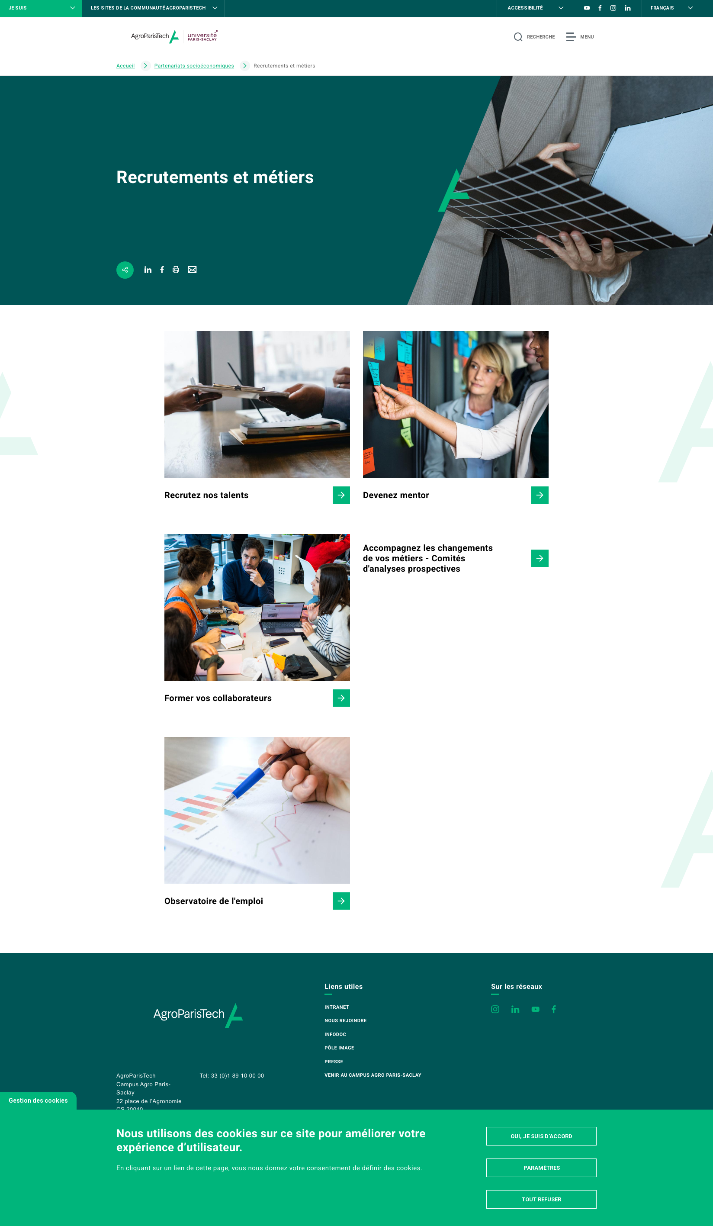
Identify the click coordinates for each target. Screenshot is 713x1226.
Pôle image (339, 1048)
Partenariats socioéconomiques (194, 66)
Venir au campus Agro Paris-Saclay (372, 1075)
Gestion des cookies (38, 1100)
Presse (333, 1062)
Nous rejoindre (345, 1020)
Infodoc (335, 1034)
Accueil (125, 66)
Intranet (336, 1007)
